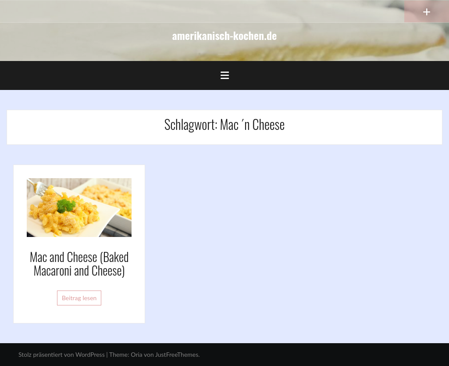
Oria (136, 354)
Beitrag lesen (79, 297)
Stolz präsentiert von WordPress (61, 354)
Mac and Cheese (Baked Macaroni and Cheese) (79, 263)
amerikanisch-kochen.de (224, 35)
